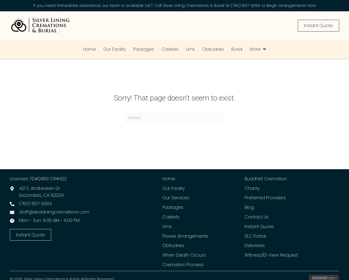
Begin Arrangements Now (291, 5)
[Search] (174, 118)
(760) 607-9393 (245, 5)
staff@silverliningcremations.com (54, 212)
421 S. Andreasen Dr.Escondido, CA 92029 (41, 191)
